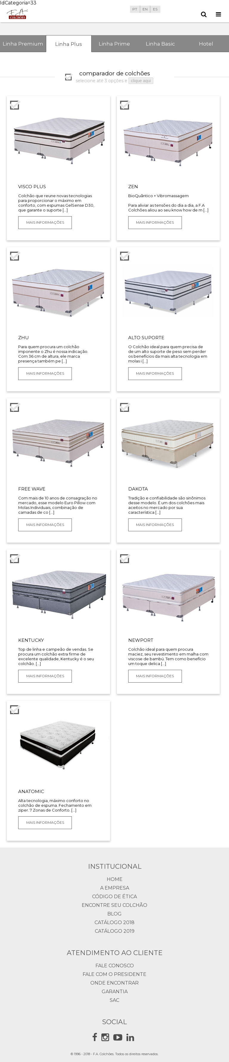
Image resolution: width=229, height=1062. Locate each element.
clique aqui (141, 80)
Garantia (115, 991)
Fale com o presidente (114, 974)
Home (115, 879)
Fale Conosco (114, 965)
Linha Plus (68, 44)
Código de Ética (114, 896)
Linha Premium (23, 44)
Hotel (206, 44)
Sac (114, 1000)
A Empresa (114, 888)
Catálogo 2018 (114, 922)
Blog (114, 914)
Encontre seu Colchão (114, 905)
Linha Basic (160, 44)
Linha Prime (114, 44)
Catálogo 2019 (114, 931)
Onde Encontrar (114, 983)
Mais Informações (45, 222)
